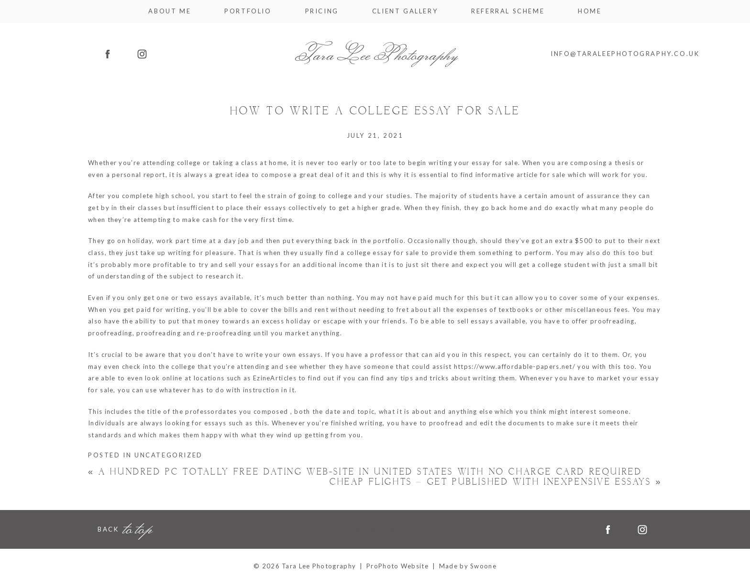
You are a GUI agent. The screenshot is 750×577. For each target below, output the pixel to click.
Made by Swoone (467, 566)
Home (589, 11)
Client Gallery (405, 11)
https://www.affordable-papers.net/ (514, 366)
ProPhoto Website (397, 566)
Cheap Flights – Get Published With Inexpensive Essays (496, 482)
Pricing (322, 11)
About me (169, 11)
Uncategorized (168, 455)
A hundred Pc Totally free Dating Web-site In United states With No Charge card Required (365, 471)
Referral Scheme (507, 11)
